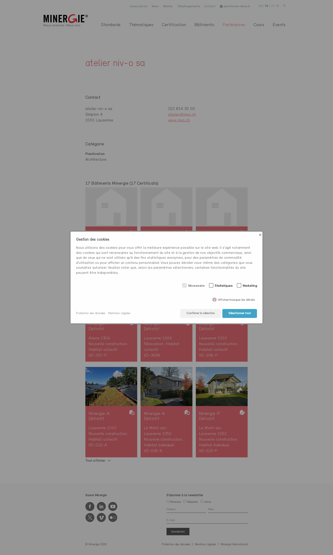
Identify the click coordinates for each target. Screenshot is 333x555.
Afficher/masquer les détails (236, 299)
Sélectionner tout (240, 313)
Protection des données (90, 313)
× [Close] (260, 234)
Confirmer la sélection (200, 313)
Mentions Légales (119, 313)
